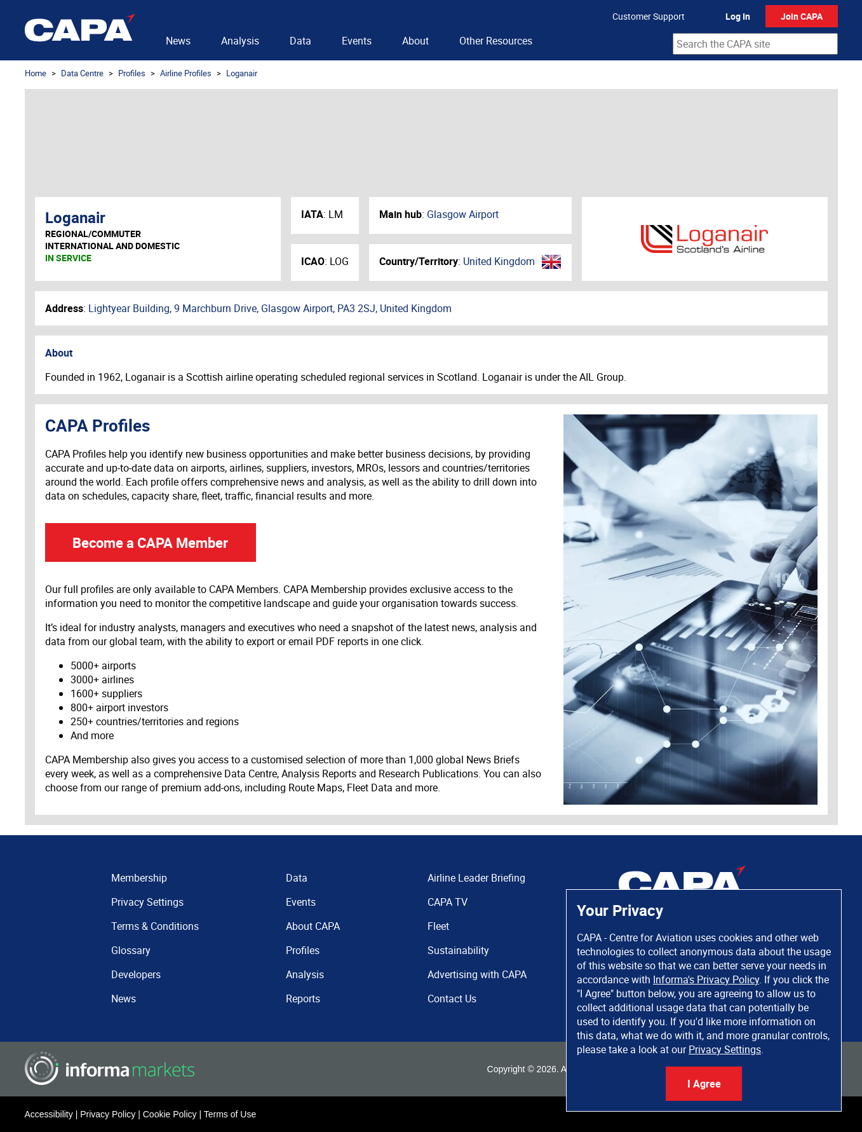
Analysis (240, 41)
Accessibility (49, 1114)
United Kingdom (499, 261)
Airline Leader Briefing (476, 878)
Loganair (241, 73)
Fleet (438, 926)
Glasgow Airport (463, 214)
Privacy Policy (107, 1114)
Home (35, 73)
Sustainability (458, 950)
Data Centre (82, 73)
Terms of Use (230, 1114)
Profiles (131, 73)
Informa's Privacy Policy (706, 979)
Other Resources (495, 41)
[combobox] (755, 44)
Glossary (131, 950)
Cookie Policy (170, 1114)
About (415, 41)
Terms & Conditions (155, 926)
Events (357, 41)
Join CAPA (802, 16)
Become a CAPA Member (150, 542)
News (178, 41)
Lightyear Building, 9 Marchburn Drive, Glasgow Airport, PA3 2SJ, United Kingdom (270, 308)
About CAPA (313, 926)
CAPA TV (448, 902)
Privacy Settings (725, 1049)
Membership (139, 878)
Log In (737, 16)
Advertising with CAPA (477, 974)
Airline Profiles (186, 73)
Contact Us (452, 999)
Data (300, 41)
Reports (303, 999)
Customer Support (648, 16)
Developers (136, 974)
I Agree (704, 1084)
